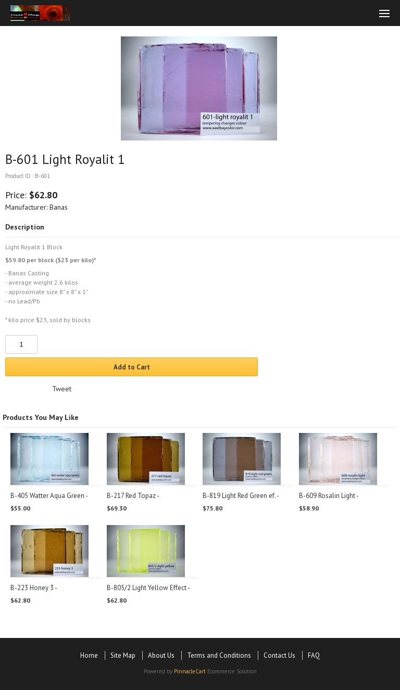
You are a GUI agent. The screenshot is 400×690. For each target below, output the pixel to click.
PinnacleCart (190, 671)
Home (89, 655)
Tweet (61, 388)
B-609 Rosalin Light (327, 495)
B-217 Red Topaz (131, 495)
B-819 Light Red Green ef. (239, 495)
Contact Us (279, 655)
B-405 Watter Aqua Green (47, 495)
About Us (161, 655)
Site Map (122, 655)
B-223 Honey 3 (32, 587)
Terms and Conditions (219, 655)
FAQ (314, 655)
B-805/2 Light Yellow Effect (146, 587)
